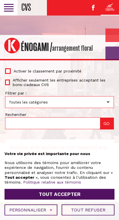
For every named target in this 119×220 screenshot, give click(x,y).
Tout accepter (60, 193)
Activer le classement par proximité (47, 71)
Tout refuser (88, 209)
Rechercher (15, 114)
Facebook (93, 7)
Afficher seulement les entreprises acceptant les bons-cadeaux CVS (59, 82)
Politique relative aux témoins (52, 181)
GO (112, 53)
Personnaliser (30, 209)
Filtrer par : (16, 93)
